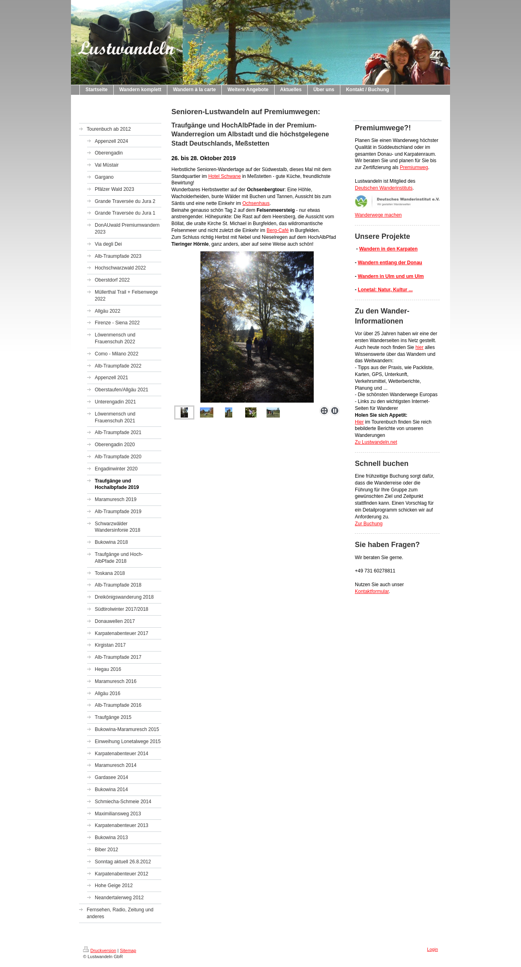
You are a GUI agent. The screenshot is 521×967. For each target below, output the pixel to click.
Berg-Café (278, 230)
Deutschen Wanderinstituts (384, 188)
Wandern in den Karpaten (388, 249)
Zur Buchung (369, 523)
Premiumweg (414, 167)
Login (432, 949)
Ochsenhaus (255, 203)
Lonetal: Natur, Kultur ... (385, 289)
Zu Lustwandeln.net (376, 442)
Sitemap (128, 950)
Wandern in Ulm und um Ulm (391, 276)
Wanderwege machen (378, 215)
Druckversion (99, 950)
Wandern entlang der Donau (390, 262)
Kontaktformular (372, 591)
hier (419, 347)
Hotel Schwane (224, 176)
